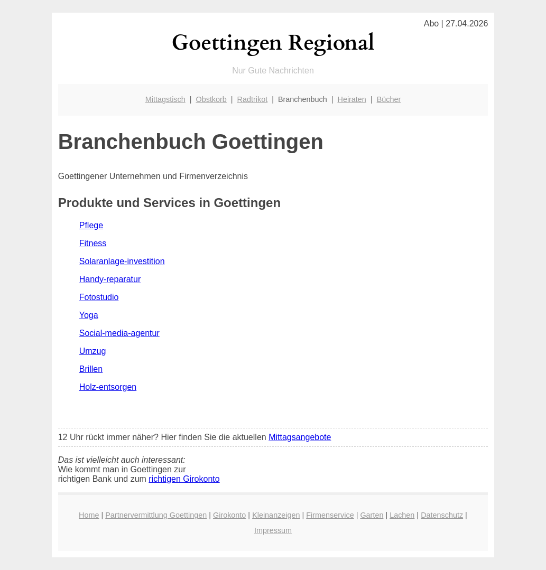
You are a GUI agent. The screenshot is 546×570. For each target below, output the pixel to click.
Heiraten (351, 99)
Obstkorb (211, 99)
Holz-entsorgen (108, 386)
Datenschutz (442, 515)
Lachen (402, 515)
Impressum (273, 530)
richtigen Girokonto (184, 478)
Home (89, 515)
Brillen (91, 369)
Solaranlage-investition (122, 261)
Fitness (93, 243)
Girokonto (229, 515)
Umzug (92, 351)
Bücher (389, 99)
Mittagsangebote (300, 437)
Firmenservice (330, 515)
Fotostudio (99, 297)
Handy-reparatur (110, 279)
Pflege (91, 225)
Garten (371, 515)
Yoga (88, 315)
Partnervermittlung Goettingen (156, 515)
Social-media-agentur (119, 333)
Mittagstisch (165, 99)
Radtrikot (252, 99)
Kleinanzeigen (276, 515)
